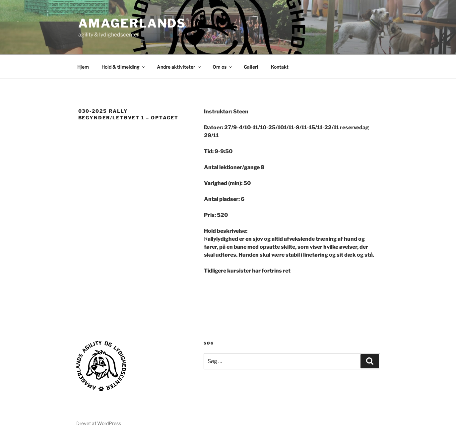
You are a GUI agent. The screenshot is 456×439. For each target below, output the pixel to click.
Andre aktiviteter (179, 67)
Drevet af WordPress (98, 423)
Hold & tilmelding (123, 67)
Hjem (83, 67)
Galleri (251, 67)
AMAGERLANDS (132, 23)
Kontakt (280, 67)
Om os (223, 67)
